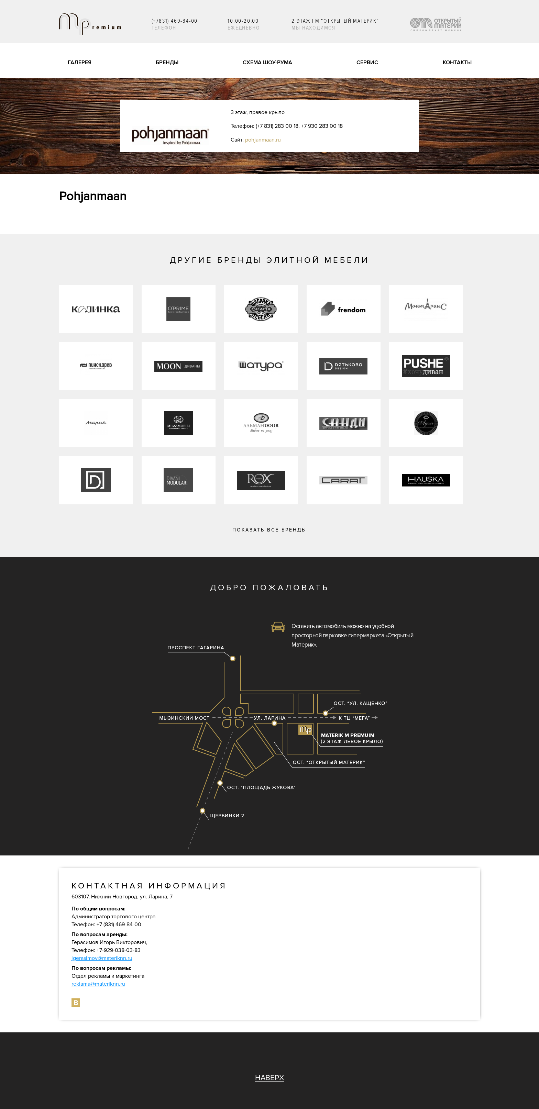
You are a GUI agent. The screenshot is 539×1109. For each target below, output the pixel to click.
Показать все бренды (269, 530)
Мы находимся (314, 27)
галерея (79, 62)
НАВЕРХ (269, 1078)
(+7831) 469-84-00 (175, 21)
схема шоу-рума (267, 62)
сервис (367, 62)
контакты (457, 62)
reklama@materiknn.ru (98, 984)
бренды (167, 62)
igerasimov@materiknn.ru (102, 958)
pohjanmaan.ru (263, 139)
